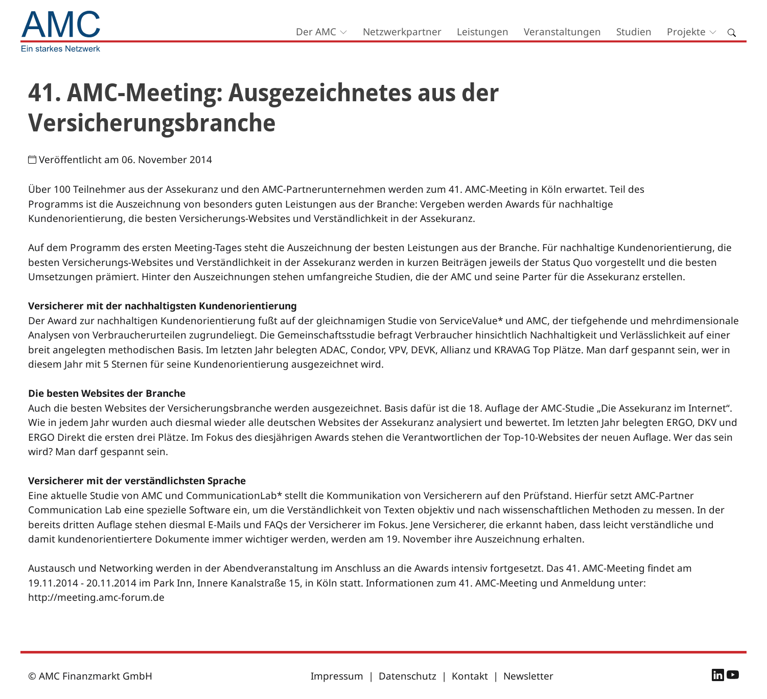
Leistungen (482, 31)
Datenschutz (407, 676)
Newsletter (528, 676)
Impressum (337, 676)
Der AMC (316, 31)
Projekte (686, 31)
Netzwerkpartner (402, 31)
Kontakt (470, 676)
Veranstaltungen (562, 31)
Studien (634, 31)
